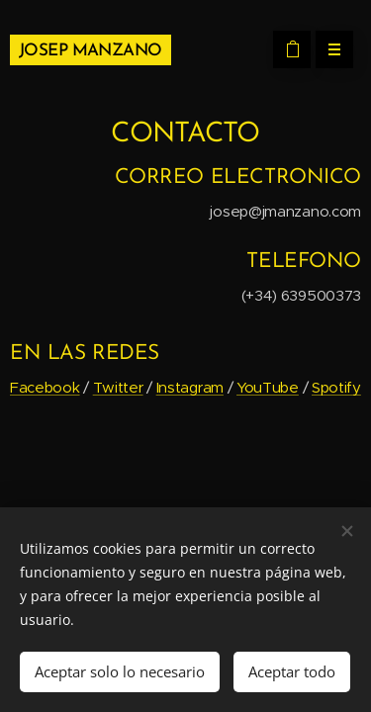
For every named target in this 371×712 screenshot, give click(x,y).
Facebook (45, 387)
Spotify (336, 387)
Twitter (118, 387)
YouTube (267, 387)
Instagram (190, 387)
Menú (328, 49)
